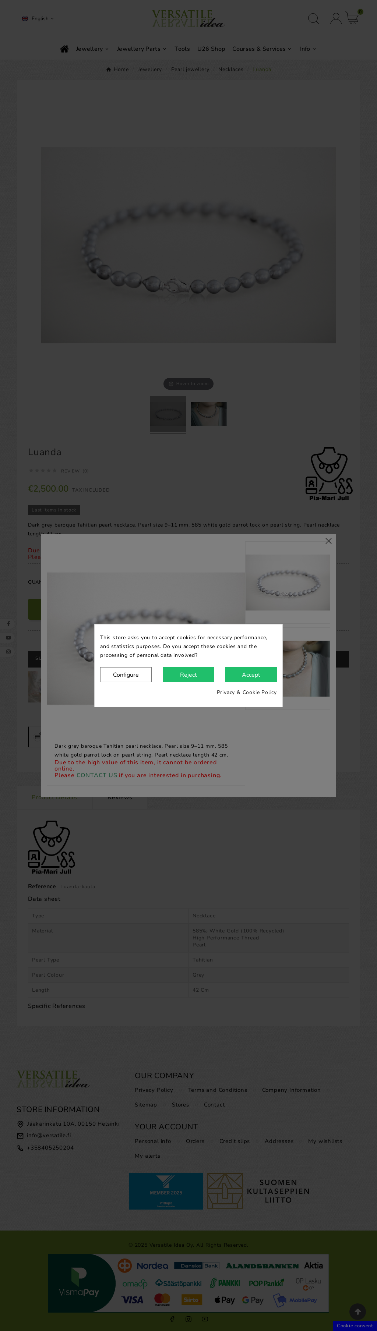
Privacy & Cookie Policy (247, 692)
